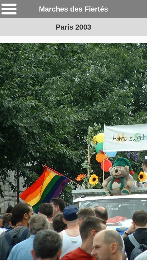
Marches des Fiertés (73, 9)
